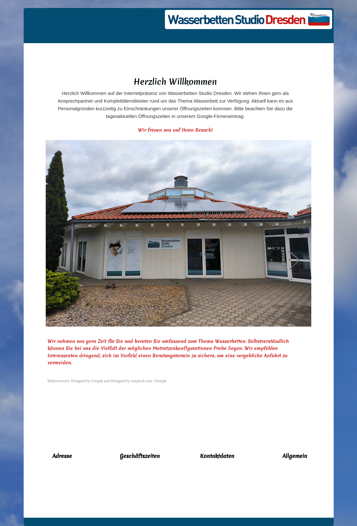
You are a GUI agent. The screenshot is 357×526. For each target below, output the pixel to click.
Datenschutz (295, 485)
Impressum (294, 497)
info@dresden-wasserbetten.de (217, 485)
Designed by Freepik (87, 381)
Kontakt (294, 472)
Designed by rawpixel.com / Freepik (139, 381)
